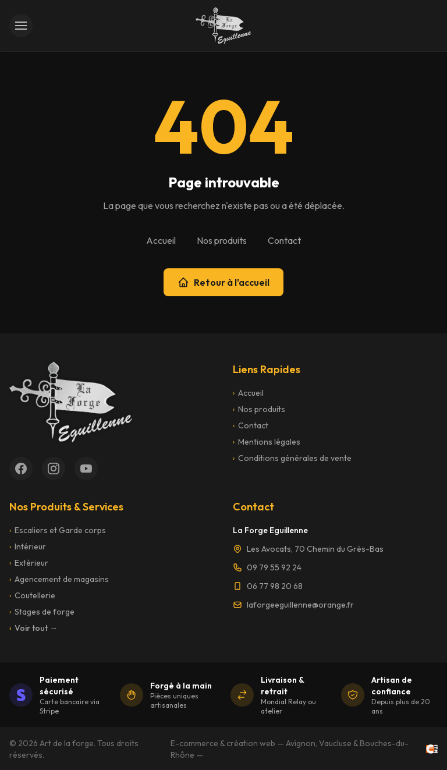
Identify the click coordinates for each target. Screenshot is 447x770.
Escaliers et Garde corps (57, 530)
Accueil (161, 240)
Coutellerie (32, 595)
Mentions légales (266, 442)
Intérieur (27, 546)
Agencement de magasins (59, 579)
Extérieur (28, 563)
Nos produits (222, 240)
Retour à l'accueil (223, 282)
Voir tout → (33, 628)
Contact (284, 240)
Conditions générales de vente (292, 458)
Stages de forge (41, 611)
